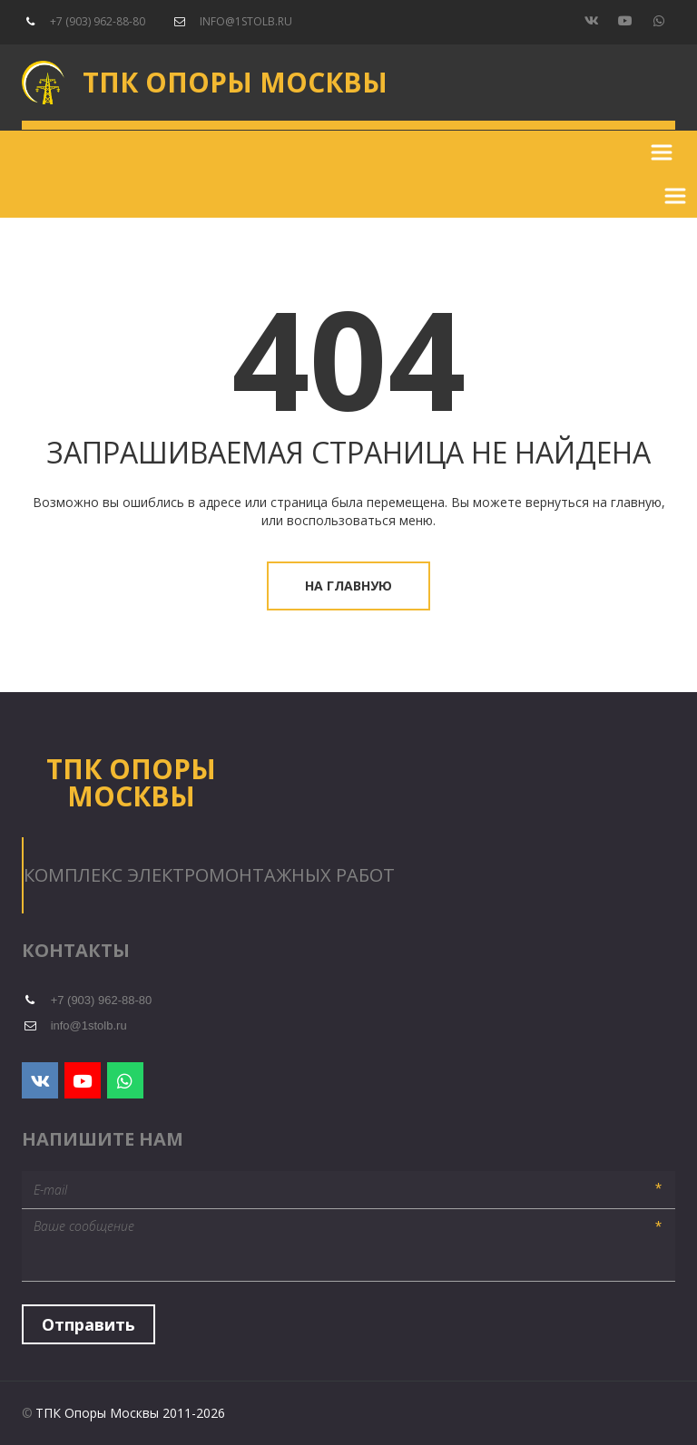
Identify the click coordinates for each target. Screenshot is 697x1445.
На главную (348, 585)
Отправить (88, 1324)
